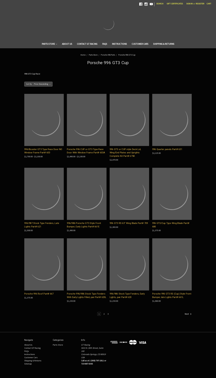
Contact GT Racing (87, 44)
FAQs (104, 44)
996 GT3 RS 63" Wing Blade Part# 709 (129, 223)
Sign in (189, 3)
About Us (67, 44)
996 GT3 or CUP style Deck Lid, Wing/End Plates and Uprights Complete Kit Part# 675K (125, 152)
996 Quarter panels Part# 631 (167, 149)
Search (159, 3)
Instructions (119, 44)
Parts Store (49, 44)
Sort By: (29, 84)
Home (83, 55)
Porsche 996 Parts (108, 55)
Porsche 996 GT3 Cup (126, 55)
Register (200, 3)
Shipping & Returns (163, 44)
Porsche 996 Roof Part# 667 (39, 293)
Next (188, 314)
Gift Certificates (175, 3)
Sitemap (28, 363)
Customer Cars (140, 44)
